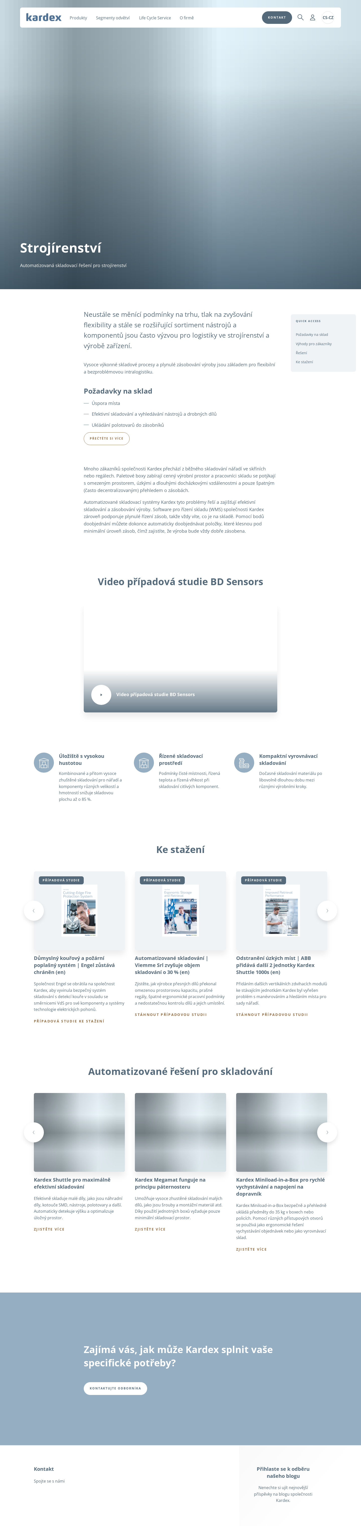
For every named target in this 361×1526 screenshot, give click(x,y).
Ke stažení (304, 361)
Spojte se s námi (49, 1482)
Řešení (301, 352)
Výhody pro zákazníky (314, 343)
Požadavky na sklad (312, 334)
